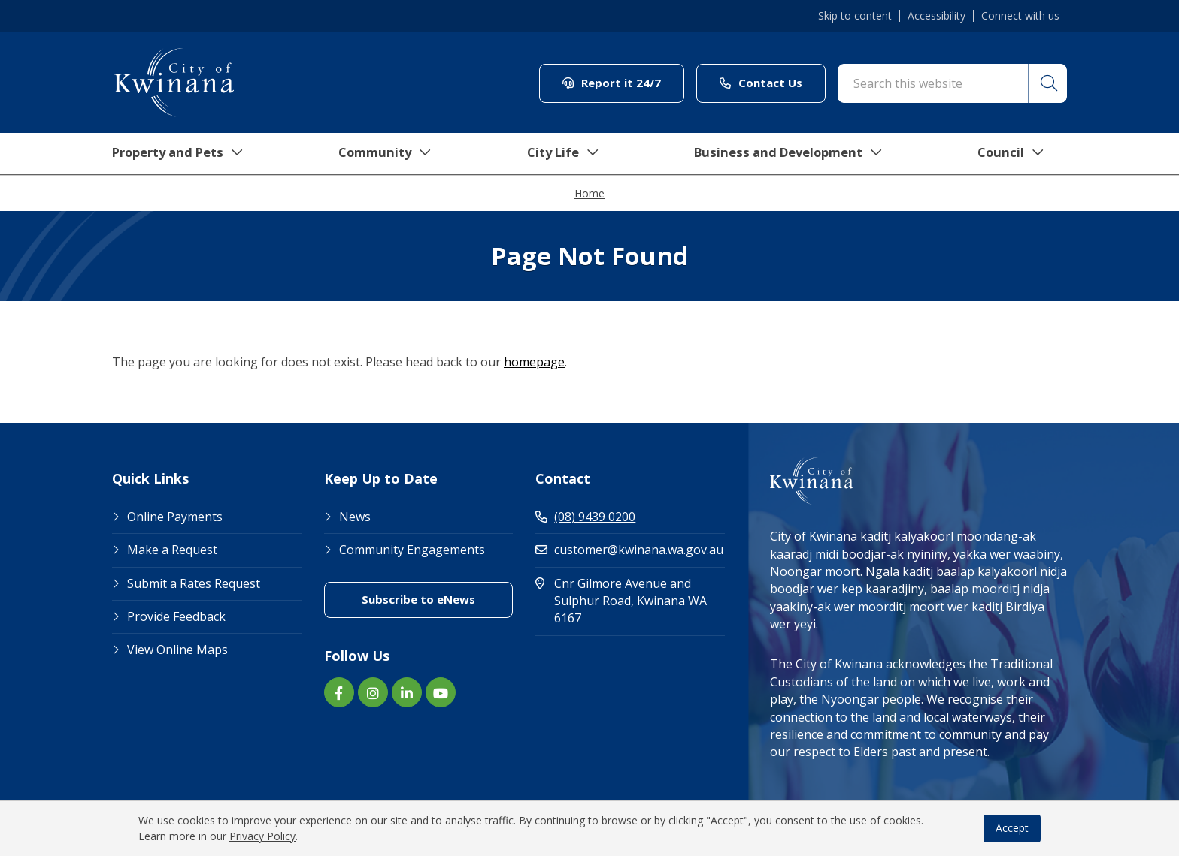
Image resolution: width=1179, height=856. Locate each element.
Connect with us (1020, 16)
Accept (1012, 828)
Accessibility (936, 16)
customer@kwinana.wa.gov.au (629, 549)
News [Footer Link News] (355, 516)
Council (1021, 154)
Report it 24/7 (611, 82)
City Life (564, 154)
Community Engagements (412, 549)
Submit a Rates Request (193, 583)
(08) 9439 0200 (585, 516)
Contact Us (761, 82)
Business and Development (795, 154)
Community (386, 154)
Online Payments (175, 516)
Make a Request (172, 549)
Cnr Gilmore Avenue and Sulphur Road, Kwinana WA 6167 (622, 601)
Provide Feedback (176, 616)
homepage (534, 362)
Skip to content (855, 16)
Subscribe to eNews (418, 599)
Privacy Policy (262, 836)
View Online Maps (177, 649)
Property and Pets (174, 154)
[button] (1046, 83)
